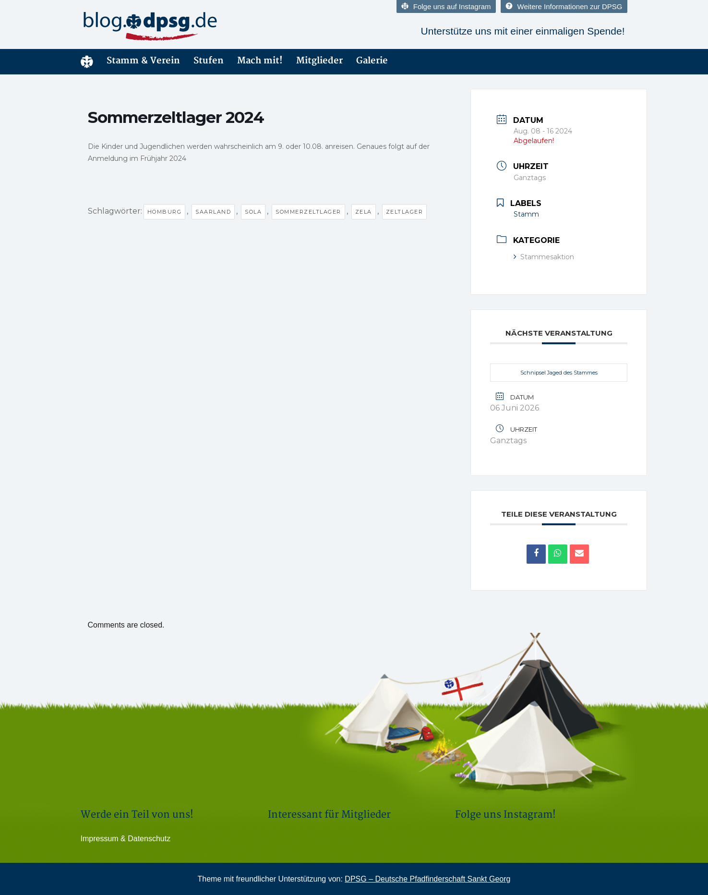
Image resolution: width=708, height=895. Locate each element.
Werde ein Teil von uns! (137, 815)
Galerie (372, 60)
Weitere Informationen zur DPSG (564, 6)
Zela (363, 211)
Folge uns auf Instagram (446, 6)
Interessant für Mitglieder (329, 815)
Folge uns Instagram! (505, 815)
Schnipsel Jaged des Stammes (559, 372)
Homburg (164, 211)
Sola (253, 211)
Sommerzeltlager (308, 211)
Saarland (213, 211)
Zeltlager (404, 211)
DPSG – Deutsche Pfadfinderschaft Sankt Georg (427, 879)
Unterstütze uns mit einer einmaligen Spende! (523, 30)
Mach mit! (260, 60)
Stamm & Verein (143, 60)
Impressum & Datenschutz (126, 839)
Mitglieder (319, 60)
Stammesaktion (547, 257)
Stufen (208, 60)
